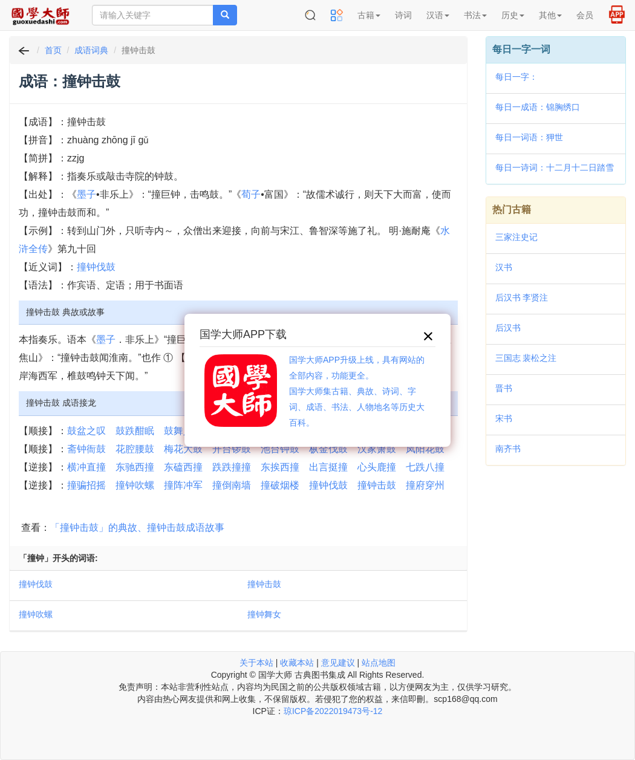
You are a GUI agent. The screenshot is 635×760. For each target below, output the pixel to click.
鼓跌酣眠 (135, 431)
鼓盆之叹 (86, 431)
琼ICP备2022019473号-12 (333, 711)
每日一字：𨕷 (516, 77)
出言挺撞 (328, 467)
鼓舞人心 (183, 431)
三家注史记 (516, 237)
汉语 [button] (437, 15)
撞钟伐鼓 (96, 267)
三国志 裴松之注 (526, 358)
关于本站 (256, 662)
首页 (53, 50)
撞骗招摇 (86, 485)
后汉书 (508, 328)
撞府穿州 (425, 485)
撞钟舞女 (264, 614)
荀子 (251, 194)
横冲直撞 (86, 467)
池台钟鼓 (280, 449)
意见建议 (338, 662)
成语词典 (91, 50)
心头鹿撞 (376, 467)
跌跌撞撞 (231, 467)
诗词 (403, 15)
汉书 (503, 267)
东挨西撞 (280, 467)
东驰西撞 (135, 467)
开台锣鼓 (231, 449)
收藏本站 (297, 662)
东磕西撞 (183, 467)
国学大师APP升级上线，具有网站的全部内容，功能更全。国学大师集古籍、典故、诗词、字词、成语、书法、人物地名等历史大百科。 (357, 391)
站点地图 (379, 662)
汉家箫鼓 (376, 449)
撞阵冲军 (183, 485)
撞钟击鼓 (376, 485)
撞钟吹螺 (135, 485)
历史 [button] (512, 15)
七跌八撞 (425, 467)
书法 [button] (475, 15)
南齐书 (508, 448)
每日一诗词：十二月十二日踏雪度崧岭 (554, 169)
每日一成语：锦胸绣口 (537, 107)
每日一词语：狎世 (529, 137)
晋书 (503, 388)
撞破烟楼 (280, 485)
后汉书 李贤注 (522, 297)
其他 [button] (550, 15)
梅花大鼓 (183, 449)
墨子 (86, 194)
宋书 (503, 418)
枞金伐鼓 (328, 449)
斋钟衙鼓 (86, 449)
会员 (584, 15)
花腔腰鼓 (135, 449)
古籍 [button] (368, 15)
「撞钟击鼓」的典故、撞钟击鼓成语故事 (137, 527)
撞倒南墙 (231, 485)
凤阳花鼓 (425, 449)
